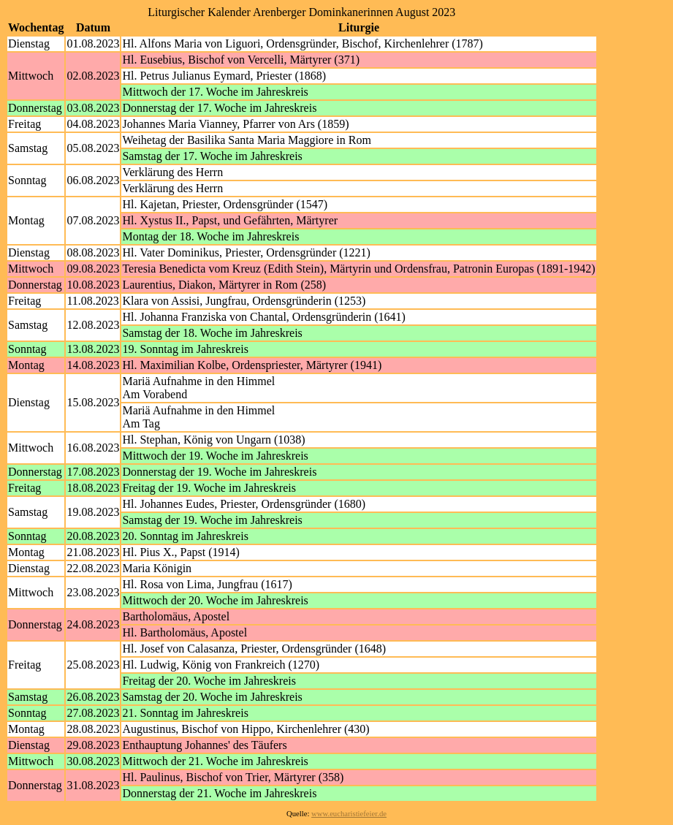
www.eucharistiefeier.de (349, 814)
